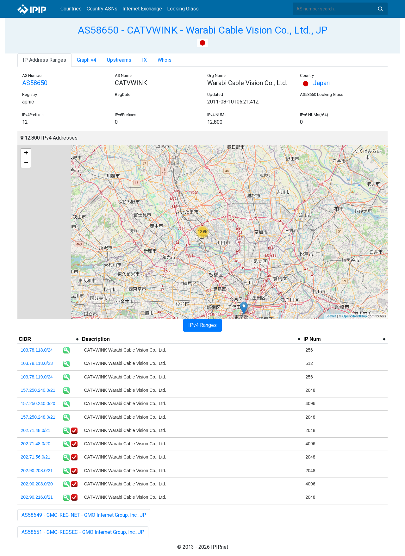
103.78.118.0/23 (37, 363)
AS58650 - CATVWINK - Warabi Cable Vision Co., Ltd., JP (202, 30)
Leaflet (331, 316)
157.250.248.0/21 (38, 417)
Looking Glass (183, 9)
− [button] (26, 163)
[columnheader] (49, 339)
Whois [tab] (164, 60)
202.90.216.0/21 (37, 497)
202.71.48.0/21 (35, 430)
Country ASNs (102, 9)
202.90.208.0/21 (37, 470)
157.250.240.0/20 (38, 403)
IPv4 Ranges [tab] (202, 325)
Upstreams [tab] (119, 60)
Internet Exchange (142, 9)
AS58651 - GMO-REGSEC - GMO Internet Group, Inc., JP (83, 532)
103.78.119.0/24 (37, 376)
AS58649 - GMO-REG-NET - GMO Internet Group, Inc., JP (84, 515)
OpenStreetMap (354, 316)
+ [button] (26, 153)
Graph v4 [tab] (86, 60)
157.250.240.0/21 (38, 390)
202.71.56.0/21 (35, 456)
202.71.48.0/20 (35, 443)
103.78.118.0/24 (37, 350)
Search (380, 8)
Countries (71, 9)
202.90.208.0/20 (37, 483)
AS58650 (34, 83)
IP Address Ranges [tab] (44, 60)
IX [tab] (144, 60)
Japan (315, 83)
